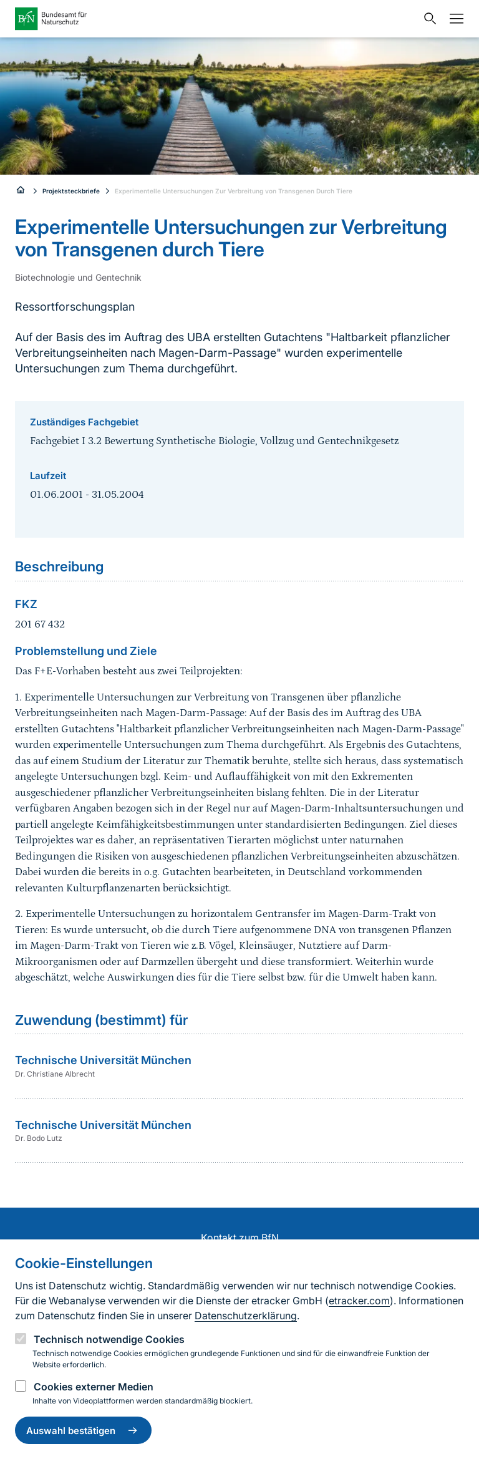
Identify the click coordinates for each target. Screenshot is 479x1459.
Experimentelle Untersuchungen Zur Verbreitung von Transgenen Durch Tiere (233, 191)
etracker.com (359, 1300)
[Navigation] (453, 18)
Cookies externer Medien (93, 1386)
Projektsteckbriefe (71, 191)
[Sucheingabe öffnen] (427, 18)
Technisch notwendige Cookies (109, 1339)
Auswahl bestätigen (83, 1430)
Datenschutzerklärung (246, 1315)
